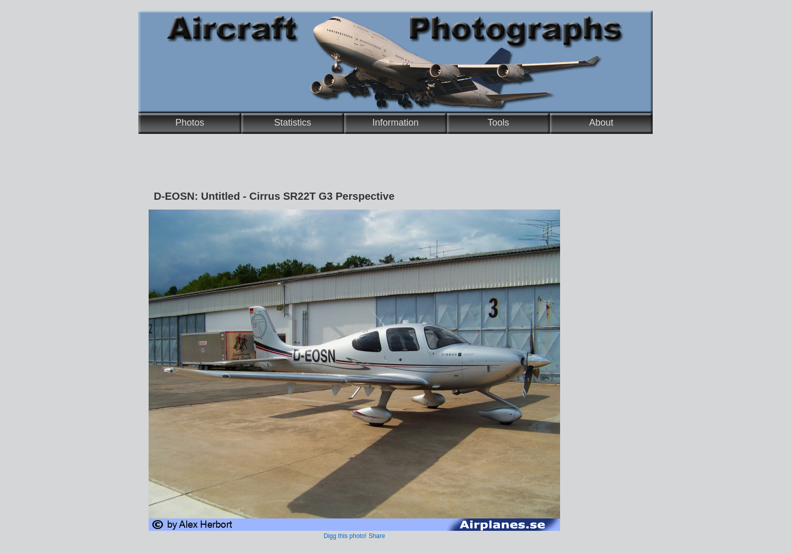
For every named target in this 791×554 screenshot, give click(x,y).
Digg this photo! (344, 536)
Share (377, 536)
